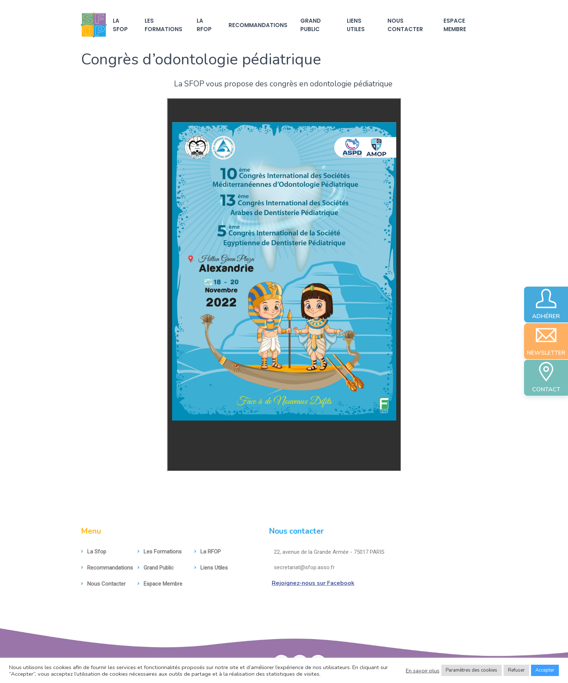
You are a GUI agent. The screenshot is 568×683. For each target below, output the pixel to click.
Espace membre (454, 25)
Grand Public (310, 25)
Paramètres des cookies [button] (471, 670)
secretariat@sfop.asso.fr (302, 567)
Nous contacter (405, 25)
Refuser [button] (516, 670)
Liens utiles (356, 25)
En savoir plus (422, 670)
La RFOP (204, 25)
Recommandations (258, 25)
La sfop (120, 25)
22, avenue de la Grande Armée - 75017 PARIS (327, 552)
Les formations (163, 25)
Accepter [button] (544, 670)
